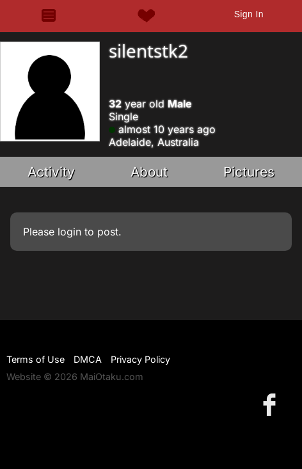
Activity (51, 172)
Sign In (249, 14)
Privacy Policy (140, 359)
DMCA (88, 359)
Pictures (248, 172)
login (69, 231)
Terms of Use (35, 359)
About (149, 172)
